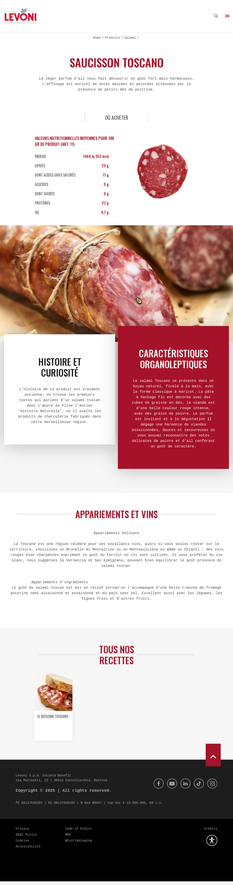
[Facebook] (154, 787)
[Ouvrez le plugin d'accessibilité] (211, 844)
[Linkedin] (183, 787)
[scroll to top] (213, 758)
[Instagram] (211, 787)
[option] (53, 712)
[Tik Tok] (197, 787)
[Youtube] (168, 787)
